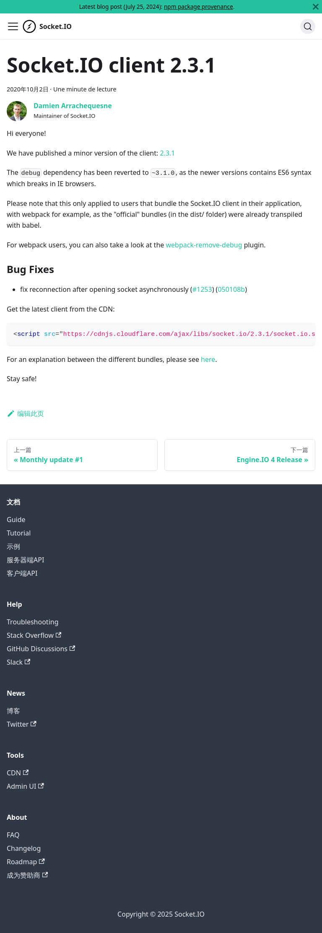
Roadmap (26, 861)
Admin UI (25, 786)
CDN (18, 772)
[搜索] (307, 26)
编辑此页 (25, 413)
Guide (16, 519)
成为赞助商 (27, 875)
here (208, 359)
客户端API (22, 573)
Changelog (24, 848)
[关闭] (315, 6)
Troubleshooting (33, 621)
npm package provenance (198, 6)
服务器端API (25, 559)
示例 (13, 546)
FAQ (13, 834)
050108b (231, 289)
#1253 (202, 289)
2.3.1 (167, 153)
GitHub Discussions (41, 648)
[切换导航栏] (13, 26)
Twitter (21, 724)
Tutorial (19, 533)
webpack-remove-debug (204, 244)
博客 (13, 710)
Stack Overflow (34, 635)
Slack (18, 662)
